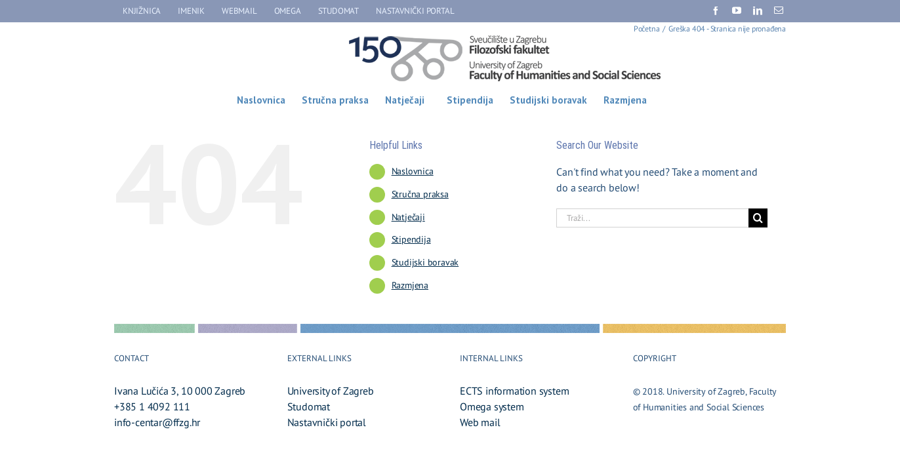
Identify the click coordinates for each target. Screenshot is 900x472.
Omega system (492, 406)
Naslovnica (413, 171)
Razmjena (410, 285)
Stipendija (411, 239)
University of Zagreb (330, 390)
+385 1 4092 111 (152, 406)
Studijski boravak (425, 262)
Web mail (480, 422)
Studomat (308, 406)
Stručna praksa (420, 194)
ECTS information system (514, 390)
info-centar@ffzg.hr (157, 422)
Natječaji (408, 217)
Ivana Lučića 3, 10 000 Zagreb (179, 390)
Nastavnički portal (326, 422)
